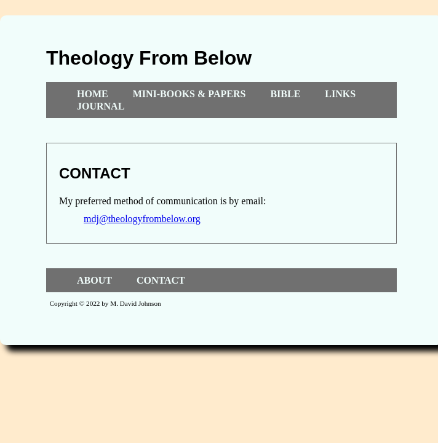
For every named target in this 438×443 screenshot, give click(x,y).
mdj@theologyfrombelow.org (142, 219)
